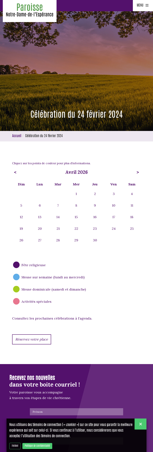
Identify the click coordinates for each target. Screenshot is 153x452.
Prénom (38, 411)
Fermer (15, 446)
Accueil (16, 136)
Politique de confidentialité (37, 446)
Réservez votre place (31, 339)
